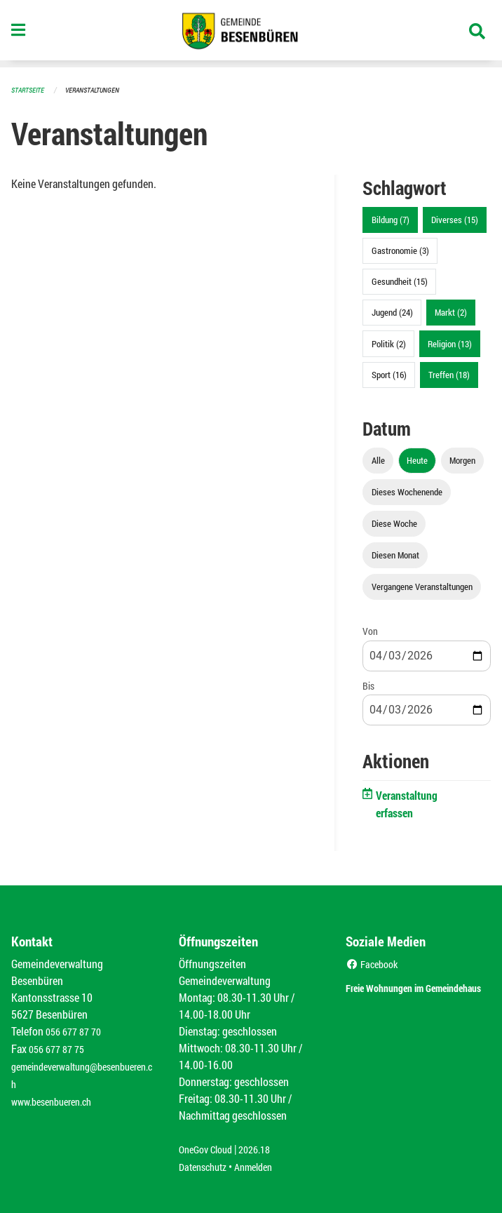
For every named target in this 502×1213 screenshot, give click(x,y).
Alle (378, 459)
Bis (368, 685)
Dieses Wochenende (407, 491)
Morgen (462, 459)
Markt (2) (451, 311)
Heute (417, 459)
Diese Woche (394, 522)
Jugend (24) (392, 311)
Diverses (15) (454, 218)
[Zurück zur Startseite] (251, 33)
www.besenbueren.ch (57, 1097)
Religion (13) (450, 343)
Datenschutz (206, 1165)
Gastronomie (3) (400, 249)
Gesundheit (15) (400, 280)
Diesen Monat (395, 554)
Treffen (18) (449, 374)
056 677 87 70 (77, 1030)
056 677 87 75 (60, 1047)
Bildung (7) (390, 218)
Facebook (375, 963)
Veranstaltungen (98, 89)
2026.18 (264, 1148)
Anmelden (263, 1165)
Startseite (29, 89)
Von (370, 630)
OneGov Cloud (209, 1148)
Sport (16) (389, 374)
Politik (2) (389, 343)
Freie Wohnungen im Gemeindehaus (399, 994)
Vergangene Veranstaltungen (422, 585)
